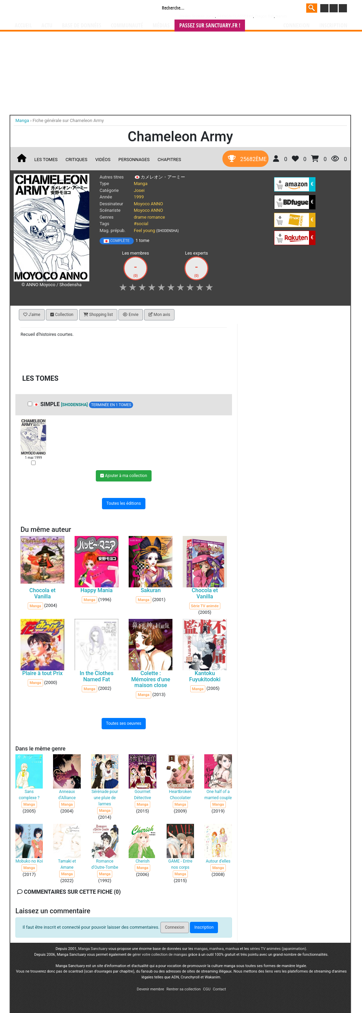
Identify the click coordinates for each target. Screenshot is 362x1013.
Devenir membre (150, 989)
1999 (139, 196)
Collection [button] (61, 314)
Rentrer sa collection (183, 989)
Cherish (142, 861)
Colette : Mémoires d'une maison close (150, 679)
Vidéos (102, 159)
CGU (206, 989)
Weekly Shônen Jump (197, 16)
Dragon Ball (264, 16)
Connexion (296, 25)
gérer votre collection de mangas (159, 954)
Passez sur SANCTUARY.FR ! (209, 25)
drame (140, 217)
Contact (219, 989)
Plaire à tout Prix (42, 673)
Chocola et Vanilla (42, 593)
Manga (70, 9)
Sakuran (150, 590)
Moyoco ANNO (148, 203)
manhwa (216, 949)
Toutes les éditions (123, 503)
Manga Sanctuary (93, 949)
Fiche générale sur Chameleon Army (68, 120)
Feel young (144, 230)
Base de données (81, 25)
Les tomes (45, 159)
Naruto (281, 16)
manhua (232, 949)
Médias (161, 25)
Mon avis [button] (159, 314)
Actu (46, 25)
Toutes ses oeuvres (123, 723)
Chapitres (169, 159)
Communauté (127, 25)
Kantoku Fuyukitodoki (204, 676)
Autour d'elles (218, 861)
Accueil (23, 25)
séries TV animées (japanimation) (278, 949)
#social (141, 223)
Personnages (134, 159)
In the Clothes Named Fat (97, 676)
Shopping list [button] (98, 314)
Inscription (333, 25)
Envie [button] (131, 314)
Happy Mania (96, 590)
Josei (139, 190)
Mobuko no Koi (29, 861)
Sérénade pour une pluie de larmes (104, 797)
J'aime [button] (31, 314)
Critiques (77, 159)
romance (156, 217)
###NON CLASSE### (235, 16)
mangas (201, 949)
